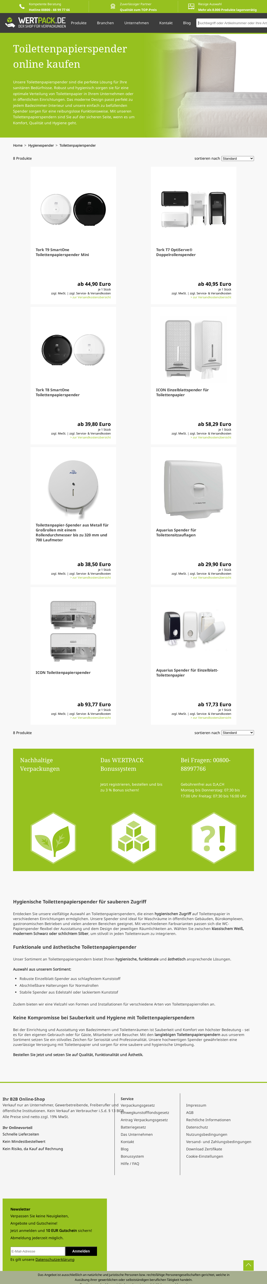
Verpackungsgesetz (138, 1105)
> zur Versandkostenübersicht (90, 297)
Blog (125, 1148)
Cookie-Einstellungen (204, 1156)
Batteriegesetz (133, 1127)
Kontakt (127, 1141)
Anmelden (81, 1251)
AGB (189, 1112)
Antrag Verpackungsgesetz (144, 1119)
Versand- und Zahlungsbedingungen (218, 1141)
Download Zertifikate (204, 1148)
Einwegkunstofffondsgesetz (145, 1112)
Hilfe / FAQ (130, 1163)
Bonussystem (132, 1156)
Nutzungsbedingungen (206, 1134)
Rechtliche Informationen (208, 1119)
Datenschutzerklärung (55, 1259)
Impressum (196, 1105)
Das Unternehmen (137, 1134)
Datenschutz (197, 1127)
